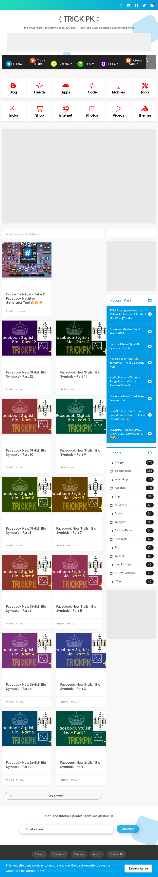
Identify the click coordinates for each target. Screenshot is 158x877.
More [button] (41, 871)
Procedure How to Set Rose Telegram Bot (126, 398)
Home (8, 233)
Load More (56, 795)
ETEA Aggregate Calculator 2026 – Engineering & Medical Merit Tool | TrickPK (127, 314)
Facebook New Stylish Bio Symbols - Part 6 (26, 608)
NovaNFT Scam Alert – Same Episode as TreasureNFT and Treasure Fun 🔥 (127, 415)
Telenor (119, 556)
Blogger (119, 462)
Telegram (120, 522)
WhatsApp (121, 479)
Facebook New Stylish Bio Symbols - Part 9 (80, 452)
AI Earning (121, 505)
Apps (118, 496)
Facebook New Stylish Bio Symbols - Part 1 (80, 765)
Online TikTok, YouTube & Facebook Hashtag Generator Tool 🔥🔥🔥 (25, 298)
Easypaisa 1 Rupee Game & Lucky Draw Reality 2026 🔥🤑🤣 (126, 433)
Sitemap (79, 854)
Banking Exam (123, 530)
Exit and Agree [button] (138, 868)
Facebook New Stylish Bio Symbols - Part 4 (26, 687)
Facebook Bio (18, 364)
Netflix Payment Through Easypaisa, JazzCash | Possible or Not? (124, 381)
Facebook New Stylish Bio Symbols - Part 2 (26, 765)
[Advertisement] (79, 42)
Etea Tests (121, 539)
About (97, 854)
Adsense (120, 487)
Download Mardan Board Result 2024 (124, 331)
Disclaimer (59, 854)
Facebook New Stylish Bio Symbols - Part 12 (26, 374)
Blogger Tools (123, 470)
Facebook (16, 286)
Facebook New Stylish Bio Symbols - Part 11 (80, 374)
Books (118, 513)
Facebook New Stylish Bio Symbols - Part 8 (26, 530)
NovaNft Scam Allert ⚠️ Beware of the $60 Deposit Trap (126, 362)
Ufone (118, 581)
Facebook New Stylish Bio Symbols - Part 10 (26, 452)
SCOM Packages (125, 573)
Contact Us (116, 854)
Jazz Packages (124, 564)
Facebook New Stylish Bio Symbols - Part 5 (76, 608)
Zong (118, 547)
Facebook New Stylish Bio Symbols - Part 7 (76, 530)
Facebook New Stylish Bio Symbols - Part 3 (80, 687)
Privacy (39, 854)
